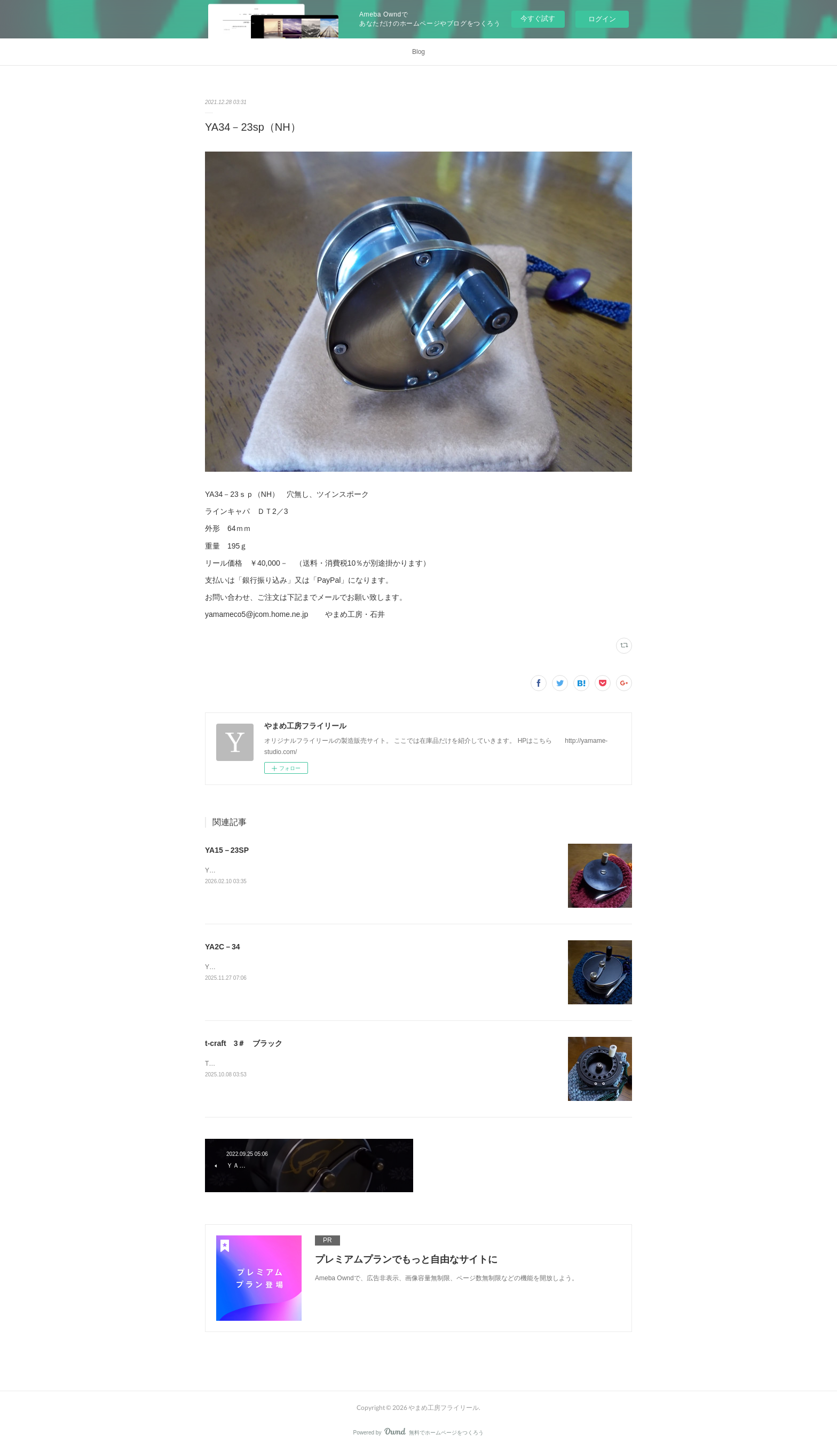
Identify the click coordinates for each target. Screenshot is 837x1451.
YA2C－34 (222, 946)
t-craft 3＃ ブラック (243, 1043)
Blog (418, 51)
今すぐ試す (537, 18)
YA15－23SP (227, 850)
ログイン (602, 19)
